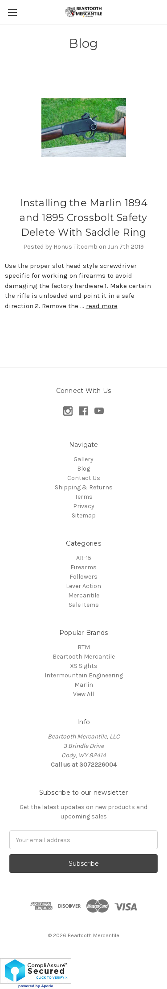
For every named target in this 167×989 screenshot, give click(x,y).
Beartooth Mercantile (84, 656)
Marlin (83, 685)
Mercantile (83, 595)
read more (102, 306)
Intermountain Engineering (84, 675)
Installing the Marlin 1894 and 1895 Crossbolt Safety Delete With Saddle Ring (83, 217)
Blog (83, 468)
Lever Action (83, 586)
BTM (83, 647)
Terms (84, 497)
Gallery (83, 459)
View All (83, 694)
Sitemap (84, 515)
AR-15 (83, 558)
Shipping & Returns (84, 487)
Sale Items (84, 605)
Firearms (83, 567)
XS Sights (84, 666)
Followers (83, 576)
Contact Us (83, 478)
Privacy (83, 506)
